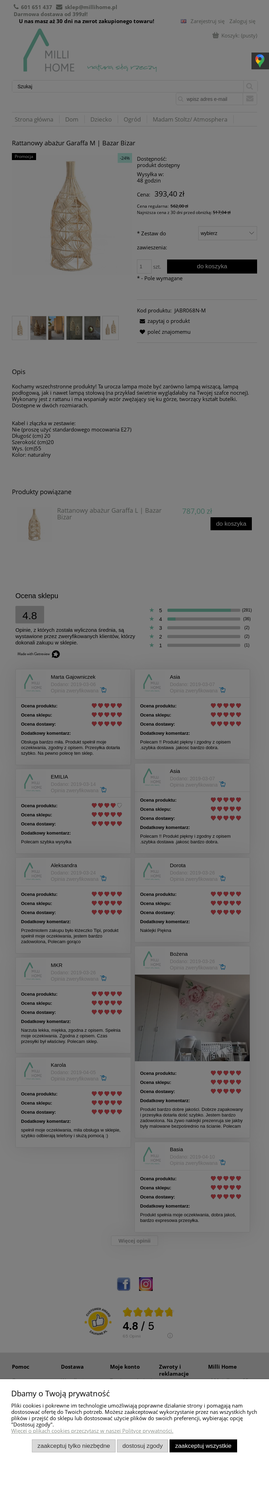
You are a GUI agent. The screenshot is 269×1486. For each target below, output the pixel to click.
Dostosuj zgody (143, 1445)
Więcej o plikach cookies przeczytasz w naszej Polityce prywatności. (92, 1430)
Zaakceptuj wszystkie (203, 1445)
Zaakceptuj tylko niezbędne (73, 1445)
